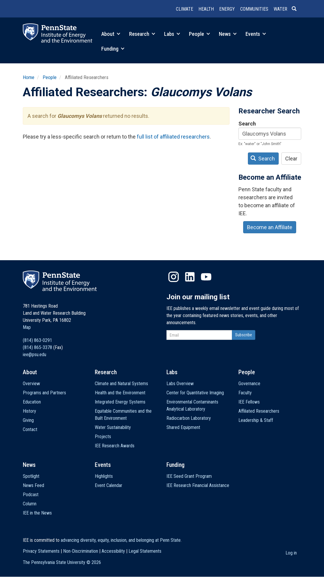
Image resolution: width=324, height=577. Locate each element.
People (199, 34)
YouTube (206, 277)
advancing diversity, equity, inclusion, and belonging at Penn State (121, 540)
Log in (291, 553)
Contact (30, 429)
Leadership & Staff (255, 420)
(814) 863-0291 (37, 340)
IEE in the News (37, 513)
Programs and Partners (44, 393)
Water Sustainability (113, 427)
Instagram (173, 277)
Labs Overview (180, 383)
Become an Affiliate (269, 227)
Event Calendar (108, 485)
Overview (31, 383)
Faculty (245, 393)
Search (247, 123)
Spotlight (31, 476)
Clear (291, 158)
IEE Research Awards (114, 446)
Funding (112, 49)
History (29, 411)
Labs (172, 34)
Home (28, 77)
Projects (103, 436)
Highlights (104, 476)
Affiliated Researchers (258, 411)
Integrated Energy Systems (120, 402)
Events (256, 34)
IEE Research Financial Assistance (197, 485)
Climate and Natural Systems (121, 383)
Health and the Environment (120, 393)
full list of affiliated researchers (173, 137)
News (228, 34)
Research (142, 34)
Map (27, 327)
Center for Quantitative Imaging (195, 393)
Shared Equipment (183, 427)
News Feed (33, 485)
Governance (249, 383)
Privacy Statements (41, 551)
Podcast (31, 494)
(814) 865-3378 (37, 347)
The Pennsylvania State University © (62, 562)
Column (29, 504)
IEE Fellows (249, 402)
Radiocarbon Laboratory (188, 418)
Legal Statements (145, 551)
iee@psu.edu (34, 354)
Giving (28, 420)
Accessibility (113, 551)
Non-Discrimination (80, 551)
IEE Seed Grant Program (189, 476)
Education (32, 402)
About (110, 34)
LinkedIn (190, 277)
